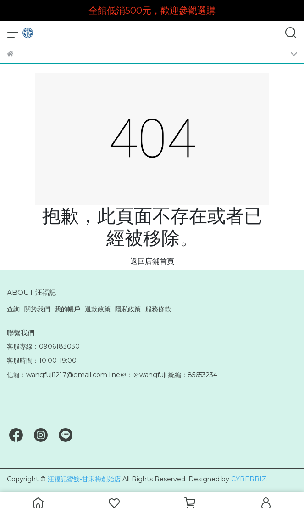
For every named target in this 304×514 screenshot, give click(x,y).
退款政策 (98, 309)
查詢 (13, 309)
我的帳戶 (67, 309)
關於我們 (37, 309)
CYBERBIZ (248, 479)
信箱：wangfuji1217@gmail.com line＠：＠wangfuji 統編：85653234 (112, 375)
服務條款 (158, 309)
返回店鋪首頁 (152, 261)
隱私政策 (128, 309)
